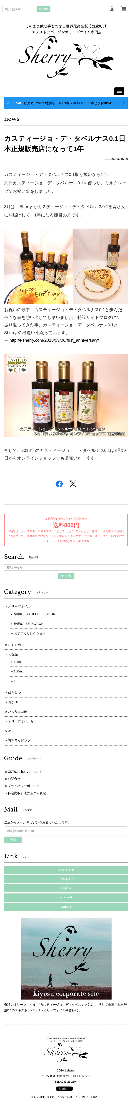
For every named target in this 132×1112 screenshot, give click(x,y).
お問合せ (14, 779)
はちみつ (14, 692)
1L (15, 681)
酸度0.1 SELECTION (29, 624)
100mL (19, 671)
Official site (66, 870)
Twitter (66, 888)
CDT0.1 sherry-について (25, 772)
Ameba (66, 907)
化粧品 (13, 654)
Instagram (66, 879)
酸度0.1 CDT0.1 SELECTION (34, 614)
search (44, 9)
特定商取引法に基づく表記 (27, 793)
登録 (13, 840)
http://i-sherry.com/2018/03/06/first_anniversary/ (54, 340)
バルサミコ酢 (17, 711)
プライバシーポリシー (24, 786)
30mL (18, 662)
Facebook (66, 897)
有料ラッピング (19, 740)
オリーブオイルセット (24, 721)
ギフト (13, 731)
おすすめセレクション (30, 633)
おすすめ (14, 644)
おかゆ (13, 702)
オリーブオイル (19, 606)
